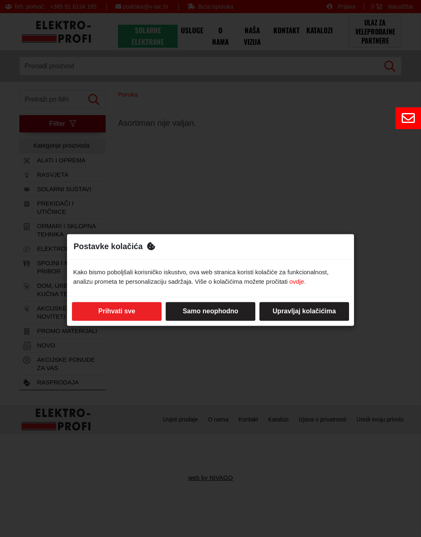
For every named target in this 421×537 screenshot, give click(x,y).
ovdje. (297, 281)
